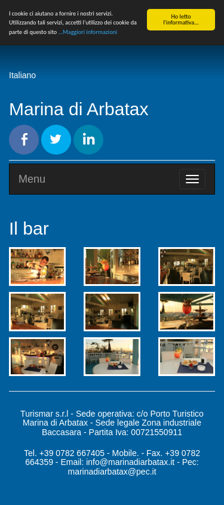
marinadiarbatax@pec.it (111, 471)
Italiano (22, 75)
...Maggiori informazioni (87, 32)
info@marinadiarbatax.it (130, 462)
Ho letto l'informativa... (181, 19)
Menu (32, 179)
